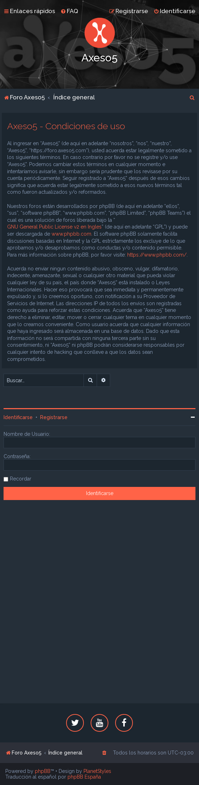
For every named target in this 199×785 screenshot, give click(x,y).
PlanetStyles (97, 771)
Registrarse (54, 417)
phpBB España (84, 777)
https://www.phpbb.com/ (157, 255)
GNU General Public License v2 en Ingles (54, 227)
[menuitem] (69, 11)
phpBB (42, 771)
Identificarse (18, 417)
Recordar (20, 479)
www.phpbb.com (71, 234)
